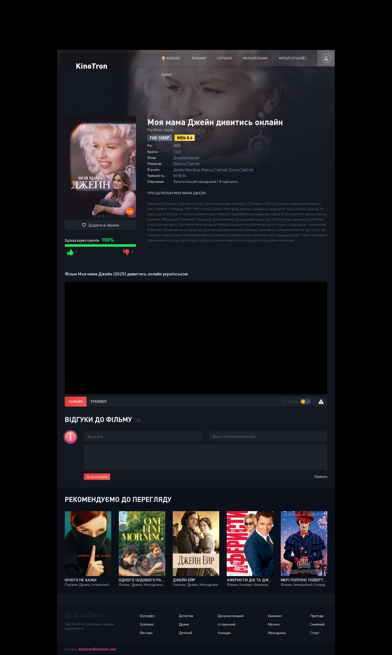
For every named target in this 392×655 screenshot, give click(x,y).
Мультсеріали (255, 58)
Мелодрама (277, 633)
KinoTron (94, 57)
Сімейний (317, 624)
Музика (274, 624)
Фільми (162, 58)
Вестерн (146, 633)
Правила (320, 476)
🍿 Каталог (134, 58)
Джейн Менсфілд (187, 169)
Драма (184, 624)
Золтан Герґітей (241, 169)
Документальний (186, 157)
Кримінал (275, 616)
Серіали (187, 58)
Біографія (147, 616)
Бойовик (147, 624)
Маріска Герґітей (187, 163)
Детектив (186, 616)
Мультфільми (218, 58)
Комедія (224, 633)
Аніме (284, 58)
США (178, 151)
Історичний (226, 624)
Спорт (314, 633)
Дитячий (185, 633)
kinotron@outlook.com (97, 649)
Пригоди (317, 616)
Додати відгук (97, 476)
